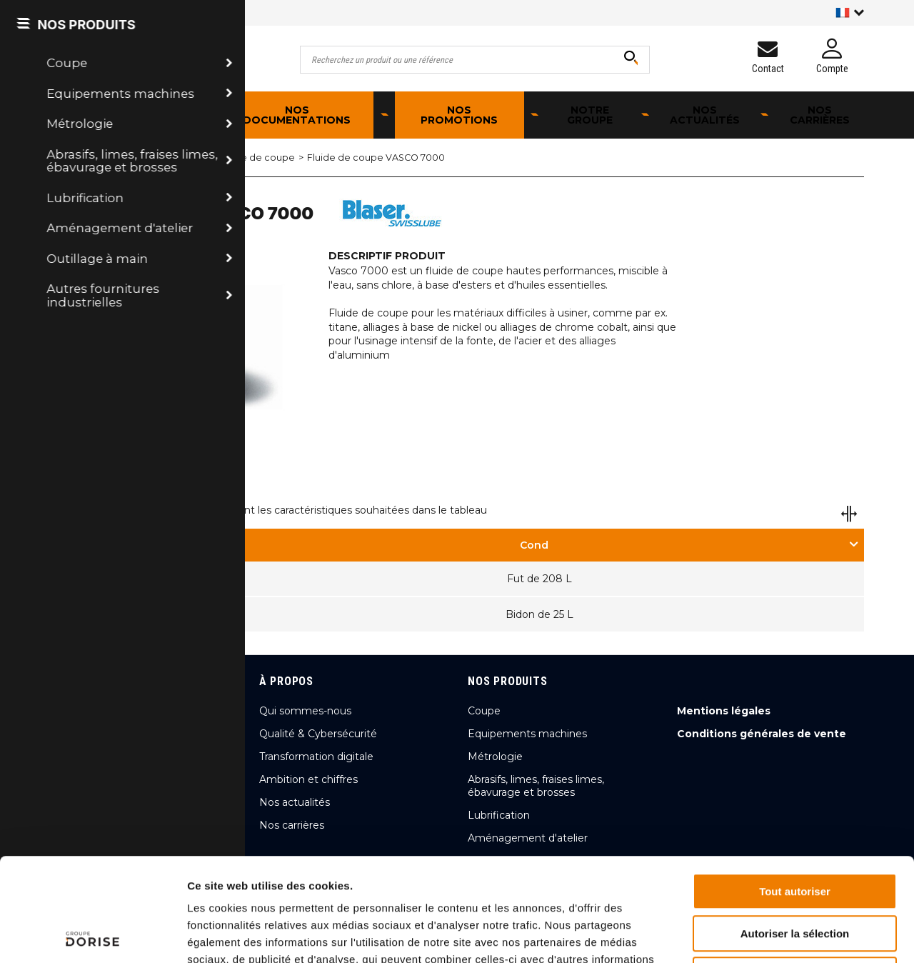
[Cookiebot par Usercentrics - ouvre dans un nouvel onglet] (92, 935)
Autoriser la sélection (795, 830)
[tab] (539, 545)
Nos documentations (297, 115)
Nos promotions (459, 115)
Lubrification (142, 157)
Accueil (75, 157)
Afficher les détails (786, 935)
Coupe (484, 710)
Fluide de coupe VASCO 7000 (376, 157)
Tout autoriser (794, 788)
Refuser (795, 872)
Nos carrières (820, 115)
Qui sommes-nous (305, 710)
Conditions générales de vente (761, 733)
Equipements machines (527, 733)
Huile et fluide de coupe (239, 157)
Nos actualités (705, 115)
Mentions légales (723, 710)
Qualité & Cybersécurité (318, 733)
